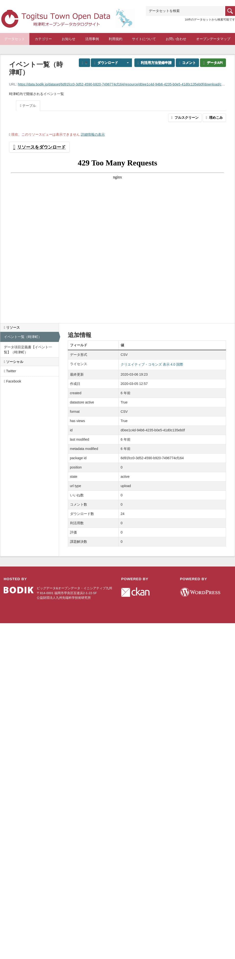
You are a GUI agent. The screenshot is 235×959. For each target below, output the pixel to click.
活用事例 (92, 39)
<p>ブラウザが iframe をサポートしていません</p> (117, 235)
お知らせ (68, 39)
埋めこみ (214, 118)
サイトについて (144, 39)
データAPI (213, 63)
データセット (14, 39)
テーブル (28, 106)
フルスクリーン (185, 118)
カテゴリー (43, 39)
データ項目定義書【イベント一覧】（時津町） (28, 349)
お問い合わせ (176, 39)
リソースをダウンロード (39, 147)
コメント (187, 63)
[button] (126, 62)
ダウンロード (106, 63)
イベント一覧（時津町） (23, 337)
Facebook (12, 381)
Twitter (10, 371)
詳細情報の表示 (93, 134)
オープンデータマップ (213, 39)
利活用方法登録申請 (155, 63)
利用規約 (115, 39)
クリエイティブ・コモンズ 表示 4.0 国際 (152, 364)
